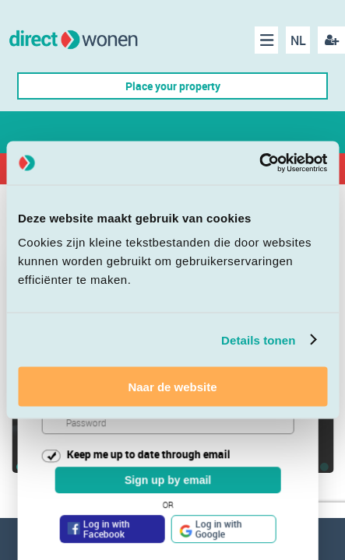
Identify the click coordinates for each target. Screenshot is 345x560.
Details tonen (258, 339)
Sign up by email (168, 480)
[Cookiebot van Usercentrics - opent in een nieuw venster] (259, 163)
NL (298, 40)
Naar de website (172, 387)
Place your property (172, 86)
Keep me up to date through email (149, 453)
